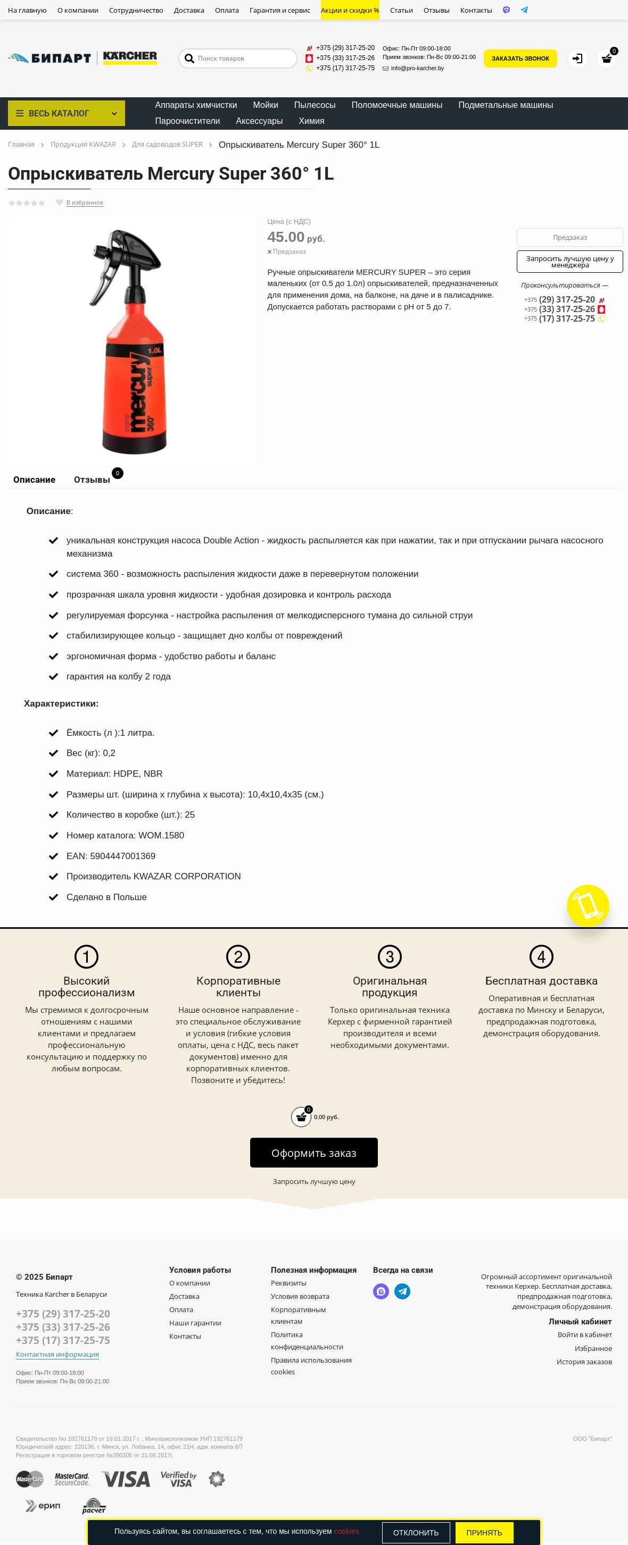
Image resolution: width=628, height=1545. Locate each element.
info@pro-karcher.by (413, 68)
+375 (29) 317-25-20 (63, 1317)
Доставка (189, 10)
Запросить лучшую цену (314, 1184)
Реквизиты (289, 1286)
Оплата (227, 10)
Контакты (476, 10)
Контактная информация (57, 1357)
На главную (27, 10)
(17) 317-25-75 (564, 320)
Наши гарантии (195, 1326)
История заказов (584, 1364)
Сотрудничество (136, 10)
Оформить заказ (314, 1156)
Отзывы (437, 10)
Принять (484, 1533)
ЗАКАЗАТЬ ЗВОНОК (520, 58)
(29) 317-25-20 (564, 300)
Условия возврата (300, 1299)
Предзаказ (570, 237)
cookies (346, 1531)
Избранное (593, 1351)
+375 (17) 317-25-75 (63, 1343)
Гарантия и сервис (280, 10)
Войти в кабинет (585, 1337)
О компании (77, 10)
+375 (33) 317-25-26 (63, 1330)
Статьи (401, 10)
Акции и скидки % (350, 10)
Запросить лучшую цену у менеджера (570, 262)
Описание (33, 481)
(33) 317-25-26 (564, 310)
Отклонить (416, 1533)
